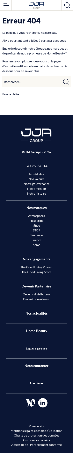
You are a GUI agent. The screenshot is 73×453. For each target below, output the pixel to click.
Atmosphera (36, 215)
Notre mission (36, 188)
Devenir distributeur (36, 294)
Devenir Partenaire (36, 286)
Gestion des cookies (36, 440)
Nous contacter (36, 365)
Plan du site (36, 426)
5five (36, 225)
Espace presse (36, 348)
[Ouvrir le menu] (5, 5)
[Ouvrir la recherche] (67, 5)
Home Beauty (36, 331)
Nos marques (36, 207)
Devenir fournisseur (36, 299)
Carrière (36, 383)
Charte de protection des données (36, 435)
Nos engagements (36, 259)
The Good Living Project (36, 267)
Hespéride (36, 220)
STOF (36, 230)
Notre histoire (36, 193)
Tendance (36, 235)
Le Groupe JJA (37, 166)
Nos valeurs (36, 179)
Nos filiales (36, 174)
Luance (36, 240)
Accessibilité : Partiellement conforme (36, 444)
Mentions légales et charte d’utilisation (36, 430)
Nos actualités (37, 313)
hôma (36, 245)
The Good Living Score (36, 272)
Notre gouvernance (36, 184)
